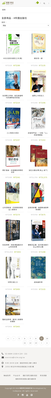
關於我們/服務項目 (30, 375)
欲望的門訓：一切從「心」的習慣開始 (38, 134)
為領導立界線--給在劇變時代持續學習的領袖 (12, 97)
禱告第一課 (38, 58)
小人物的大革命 (13, 133)
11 (25, 343)
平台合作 (16, 375)
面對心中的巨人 (38, 96)
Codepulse (17, 391)
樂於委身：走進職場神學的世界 (12, 171)
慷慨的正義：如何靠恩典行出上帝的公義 (38, 246)
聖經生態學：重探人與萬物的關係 (12, 320)
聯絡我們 (7, 375)
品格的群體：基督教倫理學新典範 (38, 208)
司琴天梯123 (13, 282)
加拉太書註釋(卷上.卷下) (38, 170)
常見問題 (43, 375)
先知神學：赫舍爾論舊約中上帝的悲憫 (12, 246)
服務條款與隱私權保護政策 (25, 379)
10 (47, 338)
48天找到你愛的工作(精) (12, 58)
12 (30, 343)
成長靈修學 (38, 282)
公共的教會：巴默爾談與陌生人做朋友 (12, 208)
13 (36, 343)
